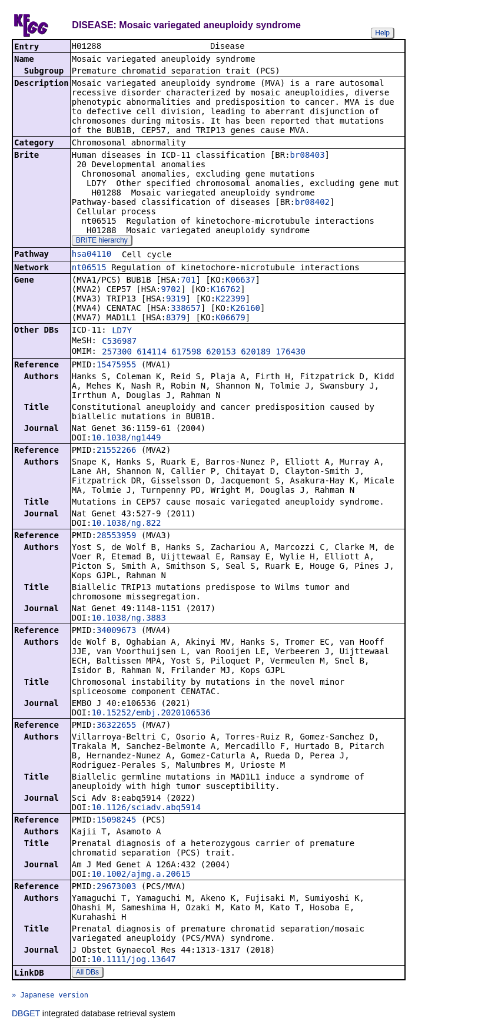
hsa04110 (91, 255)
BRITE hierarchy (102, 241)
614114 (152, 352)
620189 (256, 352)
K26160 (245, 309)
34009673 (116, 631)
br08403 (307, 156)
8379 (176, 318)
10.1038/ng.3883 (128, 619)
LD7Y (122, 331)
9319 (176, 299)
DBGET (26, 1014)
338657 (186, 309)
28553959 (116, 536)
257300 (117, 352)
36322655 (116, 726)
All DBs (87, 973)
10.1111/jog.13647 (133, 960)
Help (382, 33)
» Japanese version (50, 996)
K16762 (226, 290)
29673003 (116, 887)
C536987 (119, 342)
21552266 (116, 451)
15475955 (116, 365)
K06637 (240, 281)
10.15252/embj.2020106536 (150, 713)
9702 (171, 290)
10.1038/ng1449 (126, 438)
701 (188, 281)
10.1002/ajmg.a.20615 (141, 875)
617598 (186, 352)
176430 (290, 352)
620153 (221, 352)
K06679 (230, 318)
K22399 (230, 299)
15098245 (116, 821)
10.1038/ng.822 (126, 524)
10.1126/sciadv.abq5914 (145, 808)
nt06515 (89, 268)
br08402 (312, 203)
